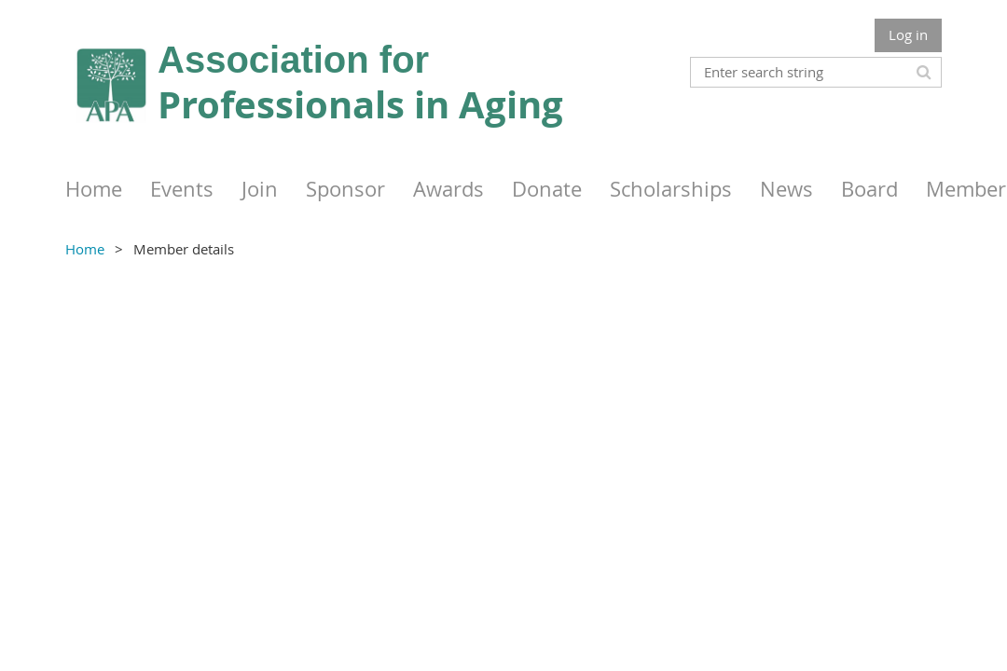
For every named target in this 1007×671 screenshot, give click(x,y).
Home (84, 249)
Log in (908, 34)
